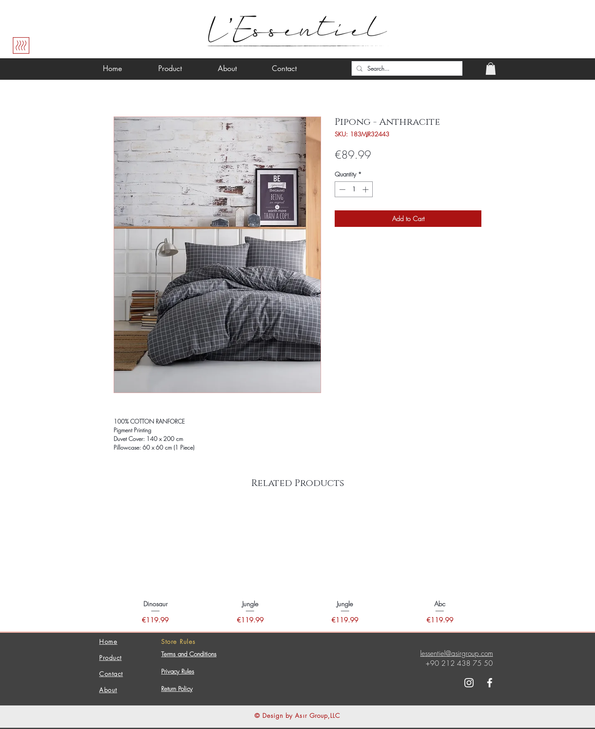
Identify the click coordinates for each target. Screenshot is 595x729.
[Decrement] (341, 189)
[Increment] (366, 189)
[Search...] (406, 68)
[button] (491, 68)
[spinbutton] (354, 189)
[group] (297, 565)
